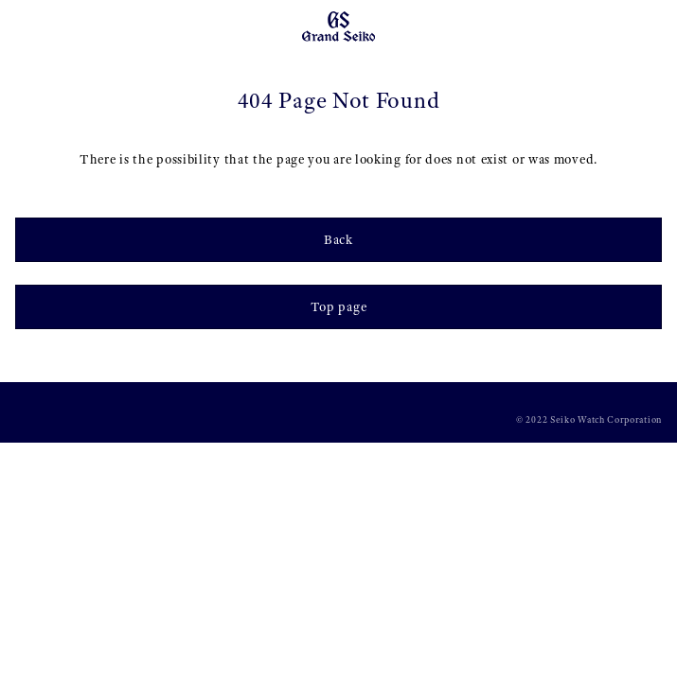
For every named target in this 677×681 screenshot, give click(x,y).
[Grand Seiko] (338, 25)
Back (338, 239)
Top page (339, 306)
